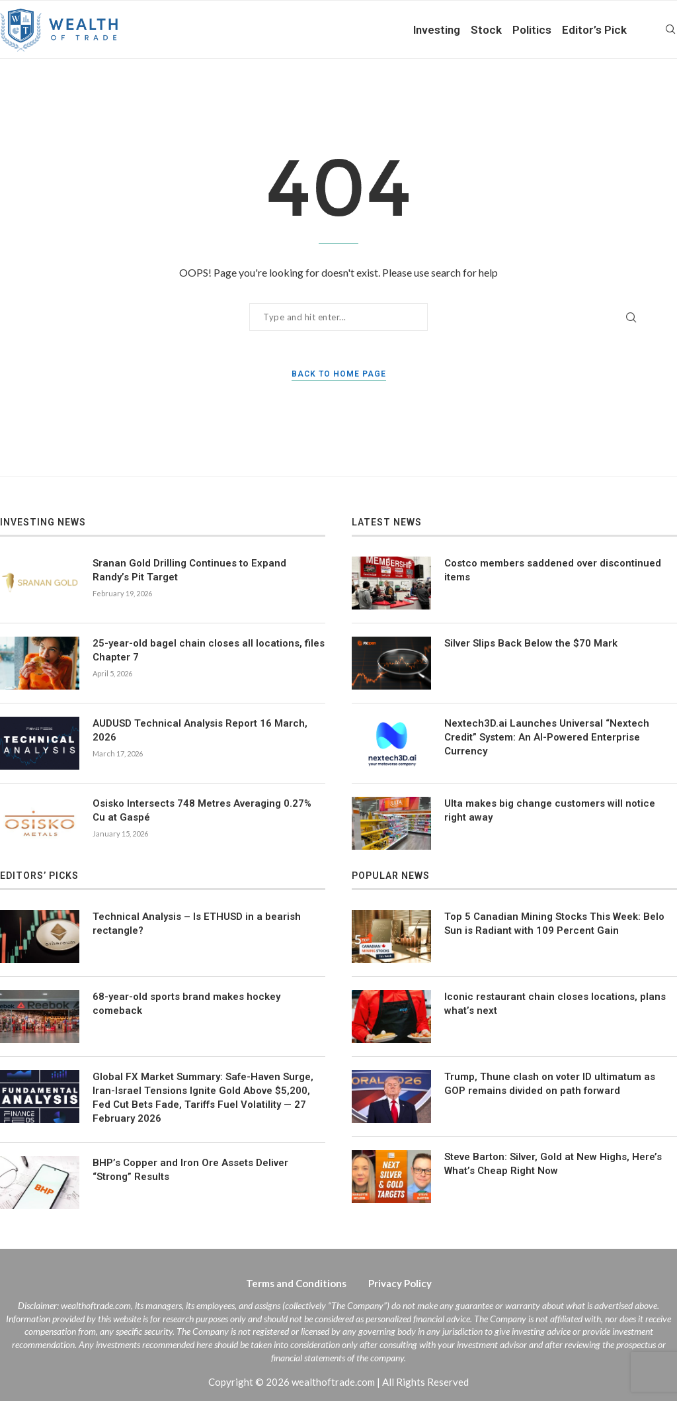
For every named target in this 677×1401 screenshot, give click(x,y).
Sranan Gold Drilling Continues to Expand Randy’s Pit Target (189, 570)
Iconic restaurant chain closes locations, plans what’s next (555, 1004)
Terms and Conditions (296, 1283)
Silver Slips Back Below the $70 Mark (530, 643)
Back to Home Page (339, 374)
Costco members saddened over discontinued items (552, 570)
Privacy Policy (400, 1283)
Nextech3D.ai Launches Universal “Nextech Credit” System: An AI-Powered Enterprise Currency (546, 737)
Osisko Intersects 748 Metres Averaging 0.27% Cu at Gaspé (202, 810)
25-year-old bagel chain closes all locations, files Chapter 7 (209, 650)
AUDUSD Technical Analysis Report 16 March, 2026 (200, 730)
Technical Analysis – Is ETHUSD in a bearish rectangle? (197, 923)
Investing (436, 29)
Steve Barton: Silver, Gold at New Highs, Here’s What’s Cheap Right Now (553, 1164)
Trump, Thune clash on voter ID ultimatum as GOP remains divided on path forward (549, 1084)
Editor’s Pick (594, 29)
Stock (486, 29)
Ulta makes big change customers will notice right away (549, 810)
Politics (531, 29)
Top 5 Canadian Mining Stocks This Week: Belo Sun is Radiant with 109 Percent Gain (554, 923)
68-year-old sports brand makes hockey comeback (186, 1004)
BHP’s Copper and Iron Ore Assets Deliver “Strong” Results (190, 1170)
